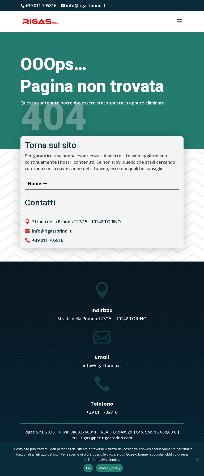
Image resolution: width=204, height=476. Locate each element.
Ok (88, 468)
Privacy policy (110, 468)
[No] (197, 459)
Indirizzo (102, 310)
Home (34, 183)
